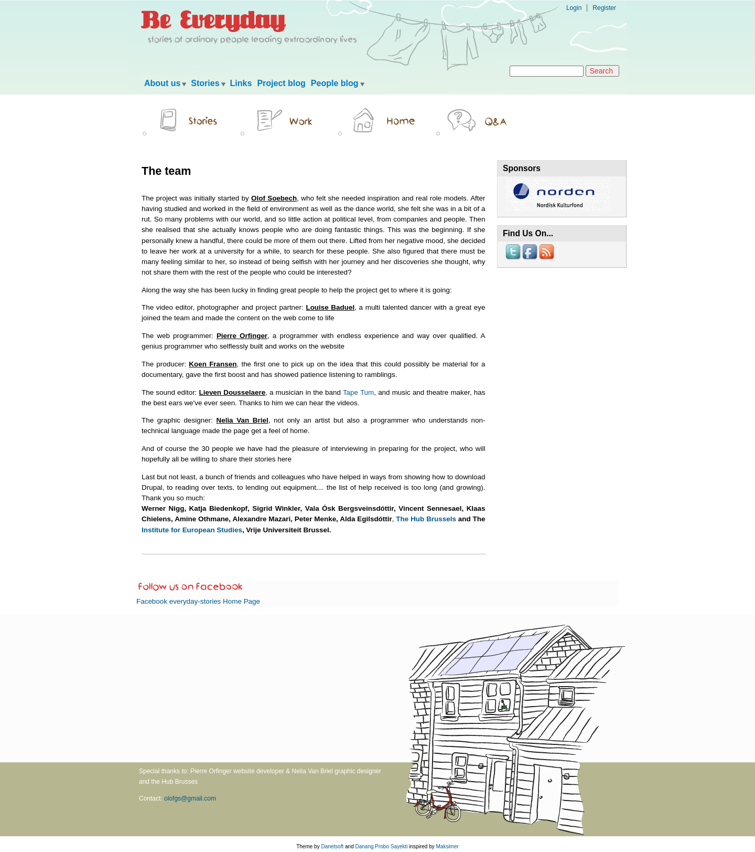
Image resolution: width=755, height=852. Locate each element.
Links (241, 83)
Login (573, 8)
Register (604, 8)
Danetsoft (332, 846)
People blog (335, 83)
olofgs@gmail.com (190, 798)
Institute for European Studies (192, 530)
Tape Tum (358, 392)
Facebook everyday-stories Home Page (198, 601)
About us (162, 83)
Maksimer (447, 846)
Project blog (281, 83)
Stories (205, 83)
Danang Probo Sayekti (381, 846)
